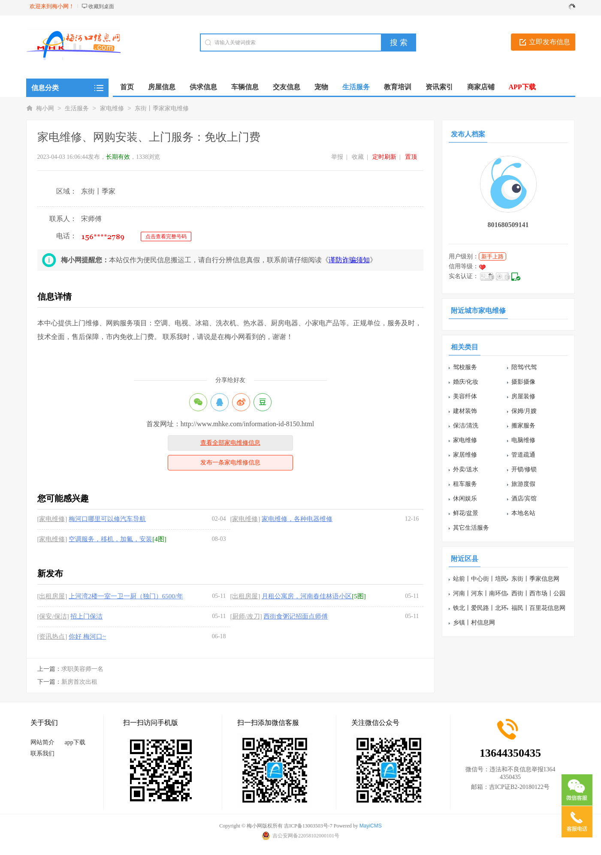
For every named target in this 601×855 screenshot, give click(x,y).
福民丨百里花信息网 (538, 608)
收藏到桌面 (101, 6)
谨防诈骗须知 (349, 260)
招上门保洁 (86, 616)
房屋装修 (523, 396)
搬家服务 (523, 425)
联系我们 (42, 753)
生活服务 (77, 108)
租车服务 (465, 484)
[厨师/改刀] (246, 616)
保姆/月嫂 (524, 411)
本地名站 (523, 513)
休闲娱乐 (465, 498)
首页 (127, 87)
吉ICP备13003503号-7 (308, 826)
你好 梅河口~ (87, 636)
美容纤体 (465, 396)
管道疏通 (523, 455)
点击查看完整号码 (166, 236)
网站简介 (42, 742)
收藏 (358, 157)
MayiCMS (370, 826)
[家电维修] (52, 518)
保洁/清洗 (466, 425)
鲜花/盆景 (466, 513)
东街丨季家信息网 (535, 579)
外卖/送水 (466, 469)
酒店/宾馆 (524, 498)
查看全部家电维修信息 (230, 443)
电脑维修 (523, 440)
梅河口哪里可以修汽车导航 (107, 518)
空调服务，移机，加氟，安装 (110, 539)
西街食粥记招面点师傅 (295, 616)
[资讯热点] (52, 636)
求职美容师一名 (82, 669)
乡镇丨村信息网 (474, 622)
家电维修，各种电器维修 (297, 518)
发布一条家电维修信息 (230, 462)
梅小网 (45, 108)
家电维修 (112, 108)
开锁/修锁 (524, 469)
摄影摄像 (523, 382)
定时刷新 (384, 157)
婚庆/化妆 (466, 382)
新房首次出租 (79, 682)
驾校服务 (465, 367)
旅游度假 (523, 484)
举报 (337, 157)
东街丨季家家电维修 (162, 108)
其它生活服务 (471, 528)
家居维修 (465, 455)
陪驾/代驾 (524, 367)
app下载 (75, 742)
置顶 (411, 157)
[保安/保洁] (53, 616)
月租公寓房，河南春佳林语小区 (307, 596)
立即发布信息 (549, 41)
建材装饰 (465, 411)
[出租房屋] (52, 596)
